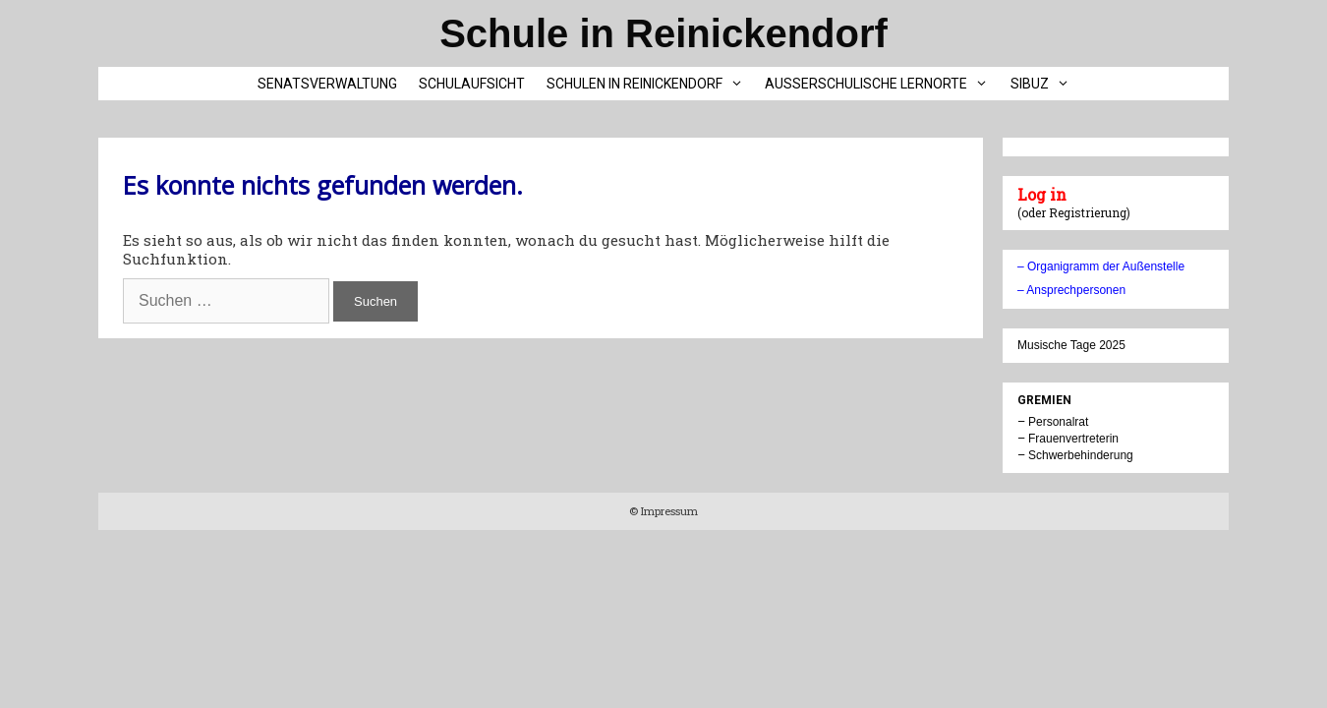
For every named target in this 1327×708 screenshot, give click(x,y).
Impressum (668, 510)
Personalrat (1058, 422)
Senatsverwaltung (327, 83)
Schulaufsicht (472, 83)
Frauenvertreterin (1073, 438)
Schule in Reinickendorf (663, 33)
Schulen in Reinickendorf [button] (650, 83)
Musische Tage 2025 (1071, 345)
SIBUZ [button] (1045, 83)
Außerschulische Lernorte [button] (882, 83)
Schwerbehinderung (1080, 455)
